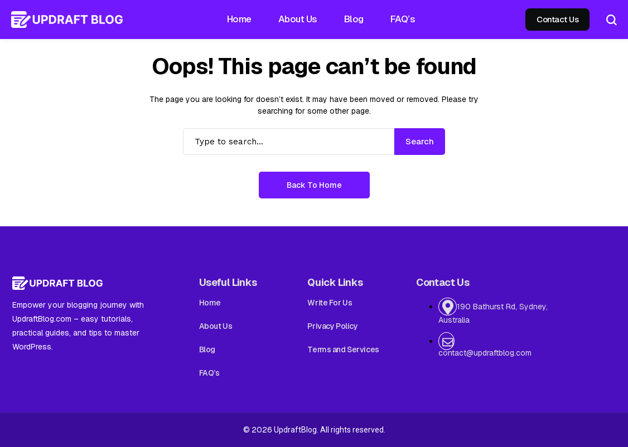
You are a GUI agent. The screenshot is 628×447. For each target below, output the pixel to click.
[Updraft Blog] (67, 19)
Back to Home (314, 185)
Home (210, 303)
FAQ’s (209, 373)
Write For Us (329, 303)
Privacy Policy (332, 326)
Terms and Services (343, 349)
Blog (207, 349)
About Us (216, 326)
